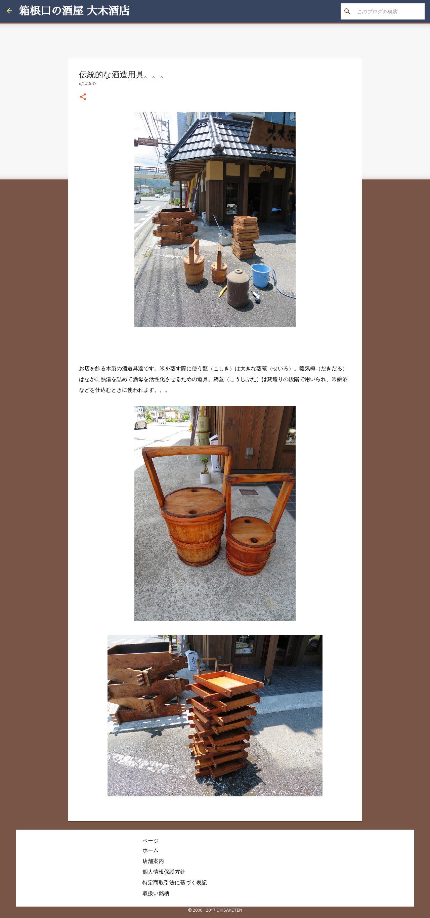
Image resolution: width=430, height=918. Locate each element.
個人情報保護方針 (163, 871)
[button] (83, 97)
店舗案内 (153, 861)
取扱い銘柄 (155, 893)
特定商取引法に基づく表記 (174, 882)
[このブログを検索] (389, 11)
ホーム (150, 850)
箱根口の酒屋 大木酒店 (74, 11)
